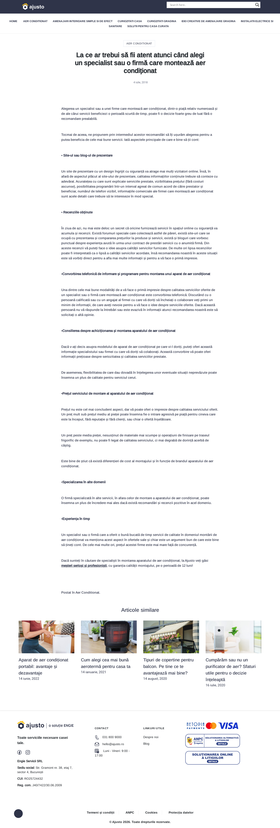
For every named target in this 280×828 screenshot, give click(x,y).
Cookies (151, 812)
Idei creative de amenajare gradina (209, 21)
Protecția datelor (181, 812)
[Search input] (211, 5)
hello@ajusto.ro (109, 744)
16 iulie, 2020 (233, 654)
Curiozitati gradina (161, 21)
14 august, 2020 (171, 651)
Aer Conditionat (35, 21)
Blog (146, 743)
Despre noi (150, 737)
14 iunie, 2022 (46, 651)
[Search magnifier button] (257, 5)
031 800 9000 (108, 737)
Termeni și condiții (100, 812)
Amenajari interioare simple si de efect (82, 21)
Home (13, 21)
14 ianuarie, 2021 (109, 647)
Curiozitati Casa (130, 21)
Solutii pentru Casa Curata (148, 26)
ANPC (130, 812)
